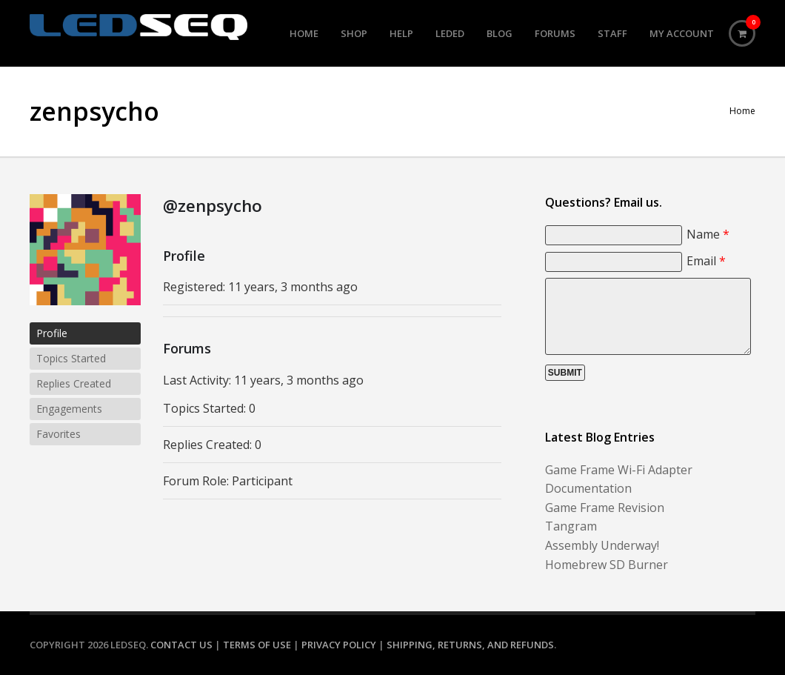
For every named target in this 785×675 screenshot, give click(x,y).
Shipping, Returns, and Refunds (470, 644)
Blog (499, 33)
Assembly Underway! (602, 545)
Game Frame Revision (604, 507)
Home (304, 33)
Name (708, 234)
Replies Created (73, 383)
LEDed (449, 33)
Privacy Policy (338, 644)
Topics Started (71, 358)
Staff (612, 33)
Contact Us (181, 644)
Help (401, 33)
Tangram (571, 526)
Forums (555, 33)
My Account (681, 33)
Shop (354, 33)
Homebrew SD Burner (606, 564)
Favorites (58, 434)
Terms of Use (257, 644)
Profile (51, 333)
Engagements (69, 409)
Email (706, 261)
